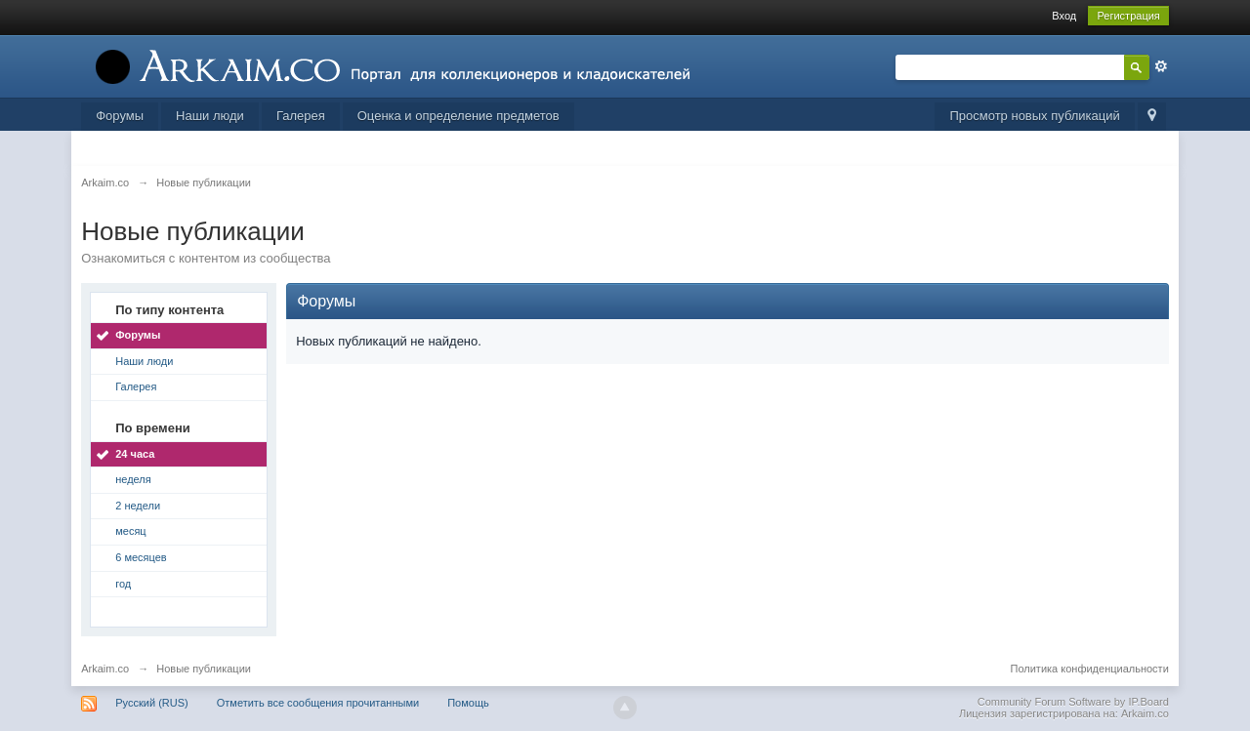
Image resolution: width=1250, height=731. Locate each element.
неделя (133, 479)
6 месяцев (140, 557)
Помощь (468, 703)
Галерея (300, 115)
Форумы (120, 115)
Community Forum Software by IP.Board (1073, 702)
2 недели (137, 505)
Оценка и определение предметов (458, 115)
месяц (130, 531)
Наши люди (210, 115)
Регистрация (1128, 15)
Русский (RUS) (151, 703)
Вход (1064, 15)
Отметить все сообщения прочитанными (318, 703)
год (123, 583)
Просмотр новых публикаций (1034, 115)
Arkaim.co (105, 668)
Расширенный (1161, 66)
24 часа (134, 454)
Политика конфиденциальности (1090, 668)
